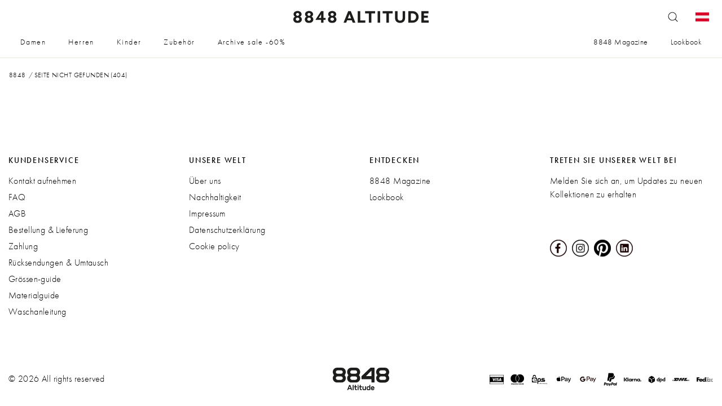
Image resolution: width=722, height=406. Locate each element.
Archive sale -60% (251, 42)
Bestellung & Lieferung (48, 230)
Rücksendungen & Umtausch (58, 262)
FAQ (16, 197)
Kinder (129, 42)
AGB (17, 213)
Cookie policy (214, 246)
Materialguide (33, 295)
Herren (81, 42)
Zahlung (23, 246)
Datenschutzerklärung (227, 230)
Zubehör (179, 42)
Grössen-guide (34, 279)
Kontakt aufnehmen (42, 181)
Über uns (205, 181)
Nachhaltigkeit (215, 197)
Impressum (207, 213)
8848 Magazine (620, 42)
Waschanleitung (37, 311)
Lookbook (686, 42)
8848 (17, 75)
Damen (33, 42)
